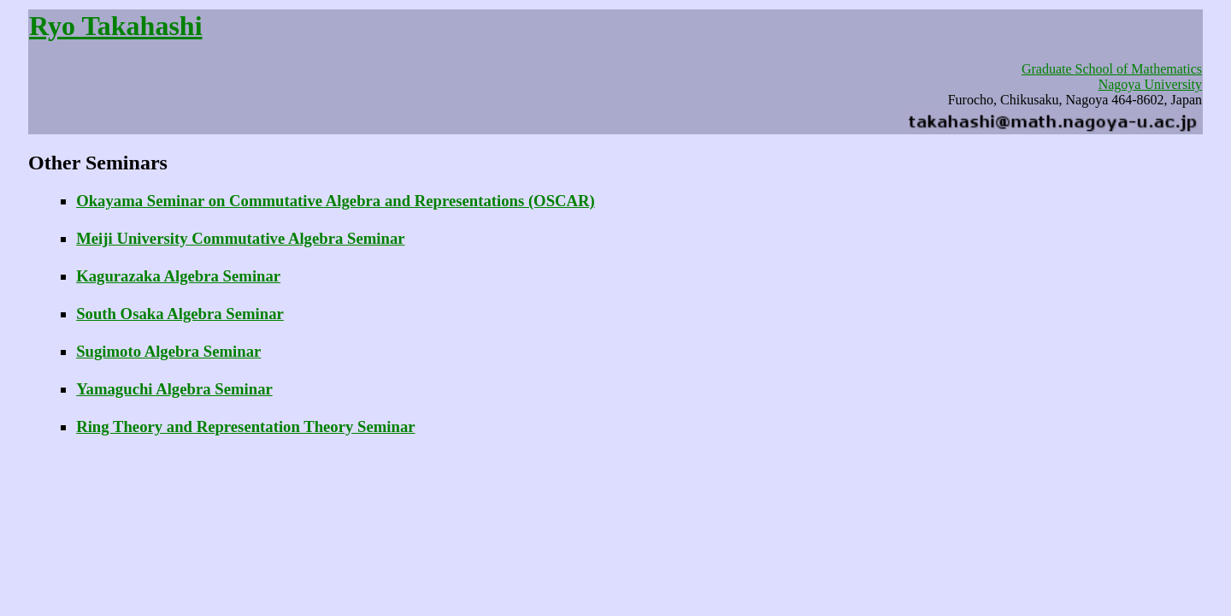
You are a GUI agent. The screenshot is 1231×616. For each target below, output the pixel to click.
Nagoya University (1150, 84)
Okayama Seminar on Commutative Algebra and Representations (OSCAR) (335, 201)
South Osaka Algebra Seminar (180, 314)
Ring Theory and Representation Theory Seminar (245, 426)
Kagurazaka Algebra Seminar (178, 276)
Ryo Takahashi (116, 25)
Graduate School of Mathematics (1112, 69)
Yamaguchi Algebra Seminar (174, 389)
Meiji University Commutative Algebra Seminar (240, 238)
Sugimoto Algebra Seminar (168, 351)
